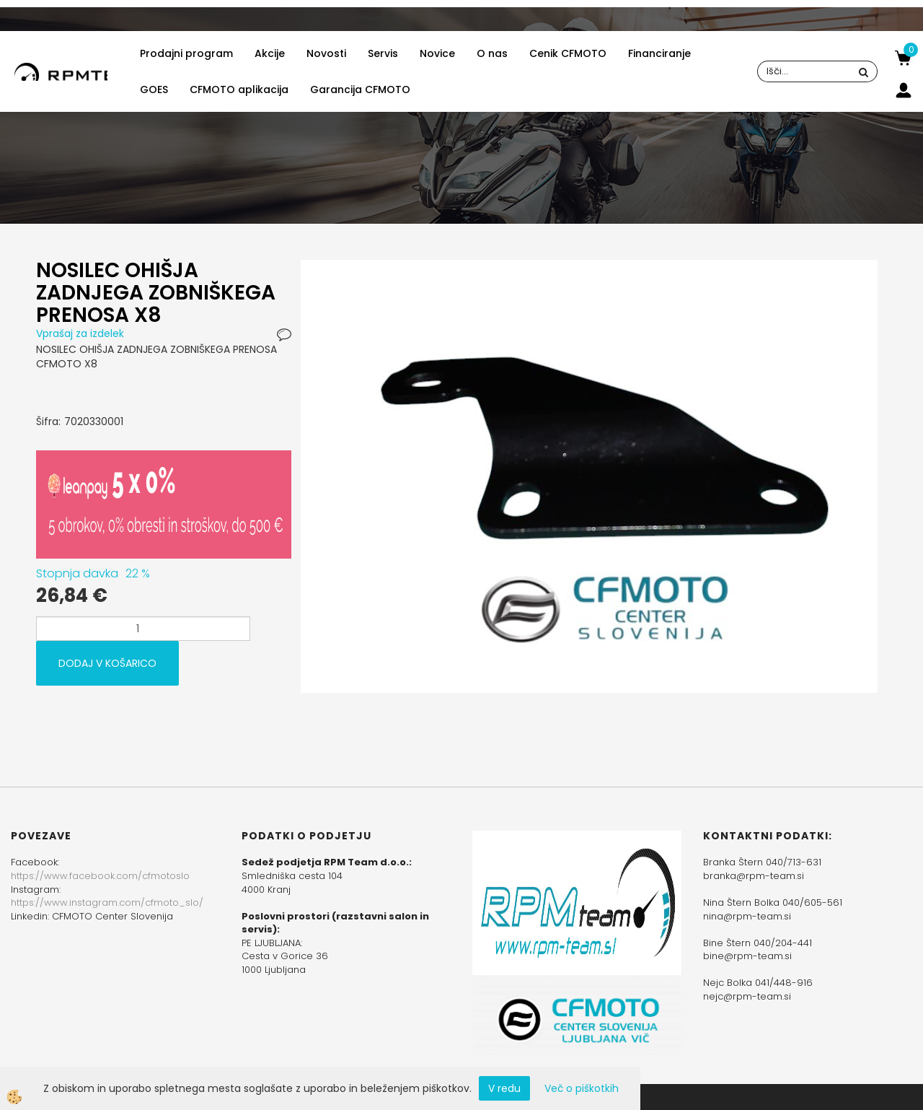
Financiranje (659, 53)
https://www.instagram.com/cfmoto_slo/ (107, 902)
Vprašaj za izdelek (80, 333)
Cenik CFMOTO (567, 53)
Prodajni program (186, 53)
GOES (154, 89)
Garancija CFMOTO (360, 89)
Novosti (326, 53)
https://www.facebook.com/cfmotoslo (100, 876)
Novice (437, 53)
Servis (383, 53)
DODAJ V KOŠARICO (107, 663)
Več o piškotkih (581, 1088)
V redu (504, 1088)
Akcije (270, 53)
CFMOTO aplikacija (239, 89)
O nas (492, 53)
